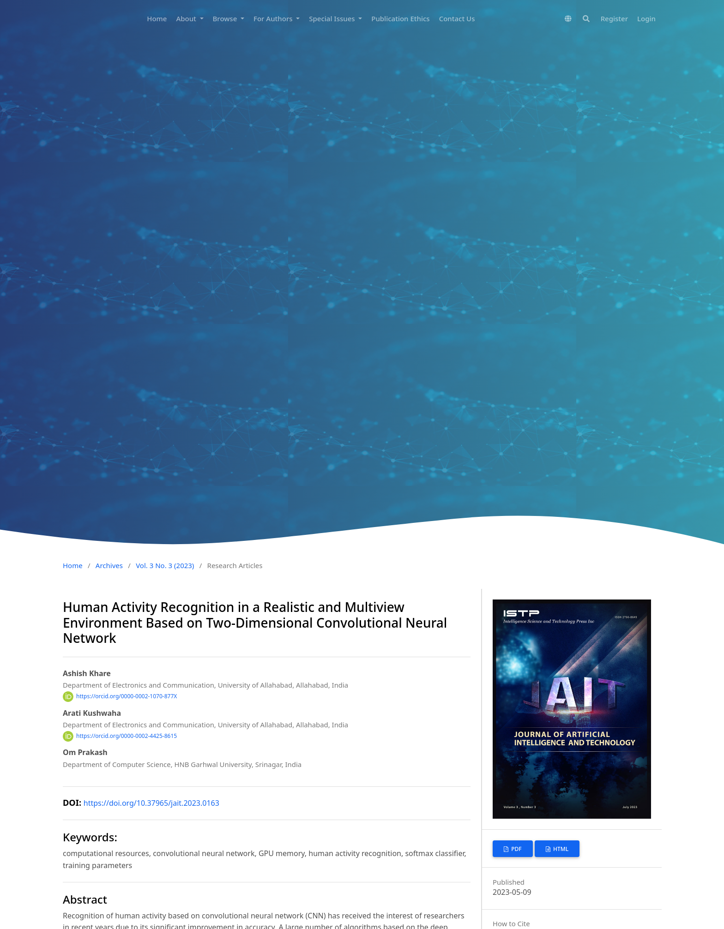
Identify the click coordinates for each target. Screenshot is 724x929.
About (187, 18)
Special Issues (332, 18)
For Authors (273, 18)
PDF (516, 849)
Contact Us (457, 18)
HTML (560, 849)
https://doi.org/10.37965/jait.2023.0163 (151, 803)
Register (614, 18)
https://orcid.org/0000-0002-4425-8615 (126, 736)
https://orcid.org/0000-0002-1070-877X (126, 696)
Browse (226, 18)
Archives (109, 565)
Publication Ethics (400, 18)
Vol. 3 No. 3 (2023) (165, 565)
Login (646, 18)
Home (157, 18)
